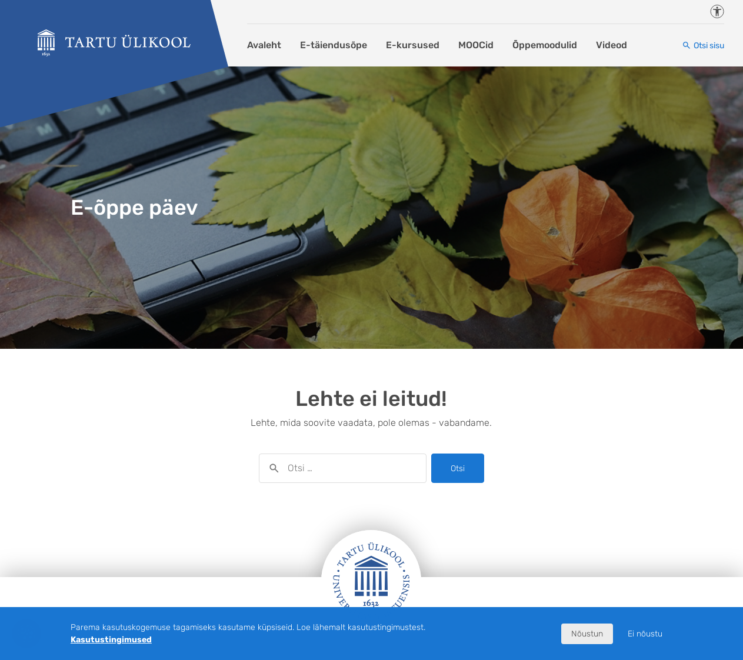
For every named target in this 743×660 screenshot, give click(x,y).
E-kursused (412, 45)
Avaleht (264, 45)
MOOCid (476, 45)
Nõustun (587, 634)
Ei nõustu (645, 634)
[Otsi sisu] (703, 45)
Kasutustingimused (111, 640)
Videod (611, 45)
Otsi (458, 469)
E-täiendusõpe (333, 45)
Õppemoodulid (544, 45)
